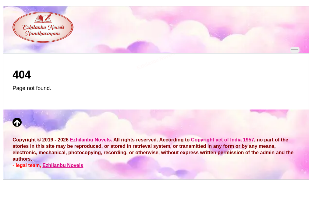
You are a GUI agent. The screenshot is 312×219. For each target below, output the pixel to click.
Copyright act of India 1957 (222, 139)
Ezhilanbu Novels (62, 165)
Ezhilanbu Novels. (91, 139)
